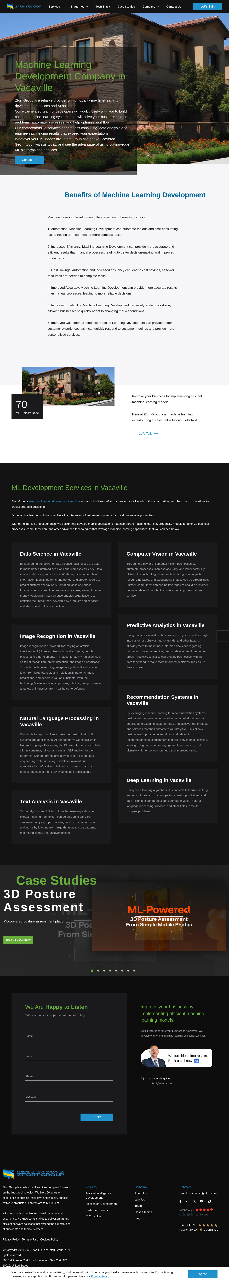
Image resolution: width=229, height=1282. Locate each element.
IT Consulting (93, 1216)
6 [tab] (122, 971)
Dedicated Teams (96, 1210)
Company (150, 6)
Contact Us (173, 6)
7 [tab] (128, 971)
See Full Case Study (18, 939)
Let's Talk (208, 6)
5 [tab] (116, 971)
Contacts (185, 1187)
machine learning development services (55, 501)
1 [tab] (92, 971)
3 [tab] (104, 971)
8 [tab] (134, 971)
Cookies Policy (49, 1239)
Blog (137, 1218)
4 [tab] (110, 971)
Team (138, 1205)
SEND (97, 1117)
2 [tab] (98, 971)
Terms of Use (30, 1239)
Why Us (140, 1199)
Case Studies (126, 6)
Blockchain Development (101, 1203)
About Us (141, 1193)
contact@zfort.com (159, 1083)
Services (90, 1187)
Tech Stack (102, 6)
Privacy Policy (100, 1276)
